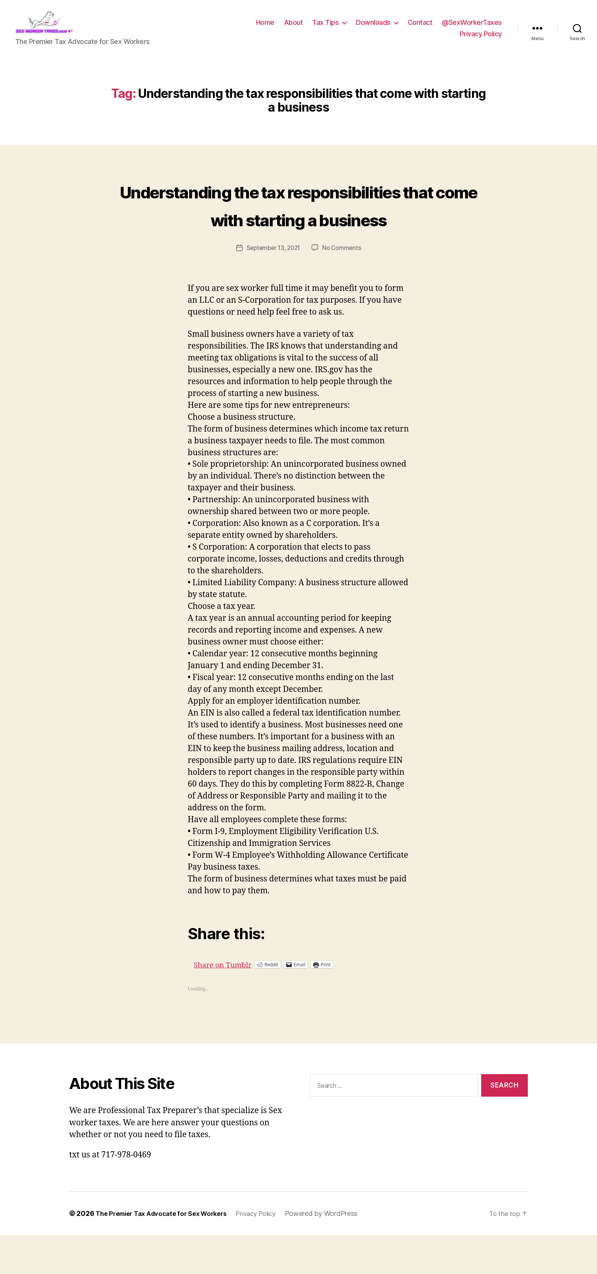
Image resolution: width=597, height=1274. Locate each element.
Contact (420, 28)
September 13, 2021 (272, 287)
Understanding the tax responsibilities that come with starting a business (298, 228)
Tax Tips (325, 28)
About (293, 28)
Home (265, 28)
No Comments (344, 287)
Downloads (373, 28)
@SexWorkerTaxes (472, 28)
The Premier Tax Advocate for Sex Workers (167, 1252)
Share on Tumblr (251, 1003)
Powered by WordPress (337, 1252)
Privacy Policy (481, 40)
